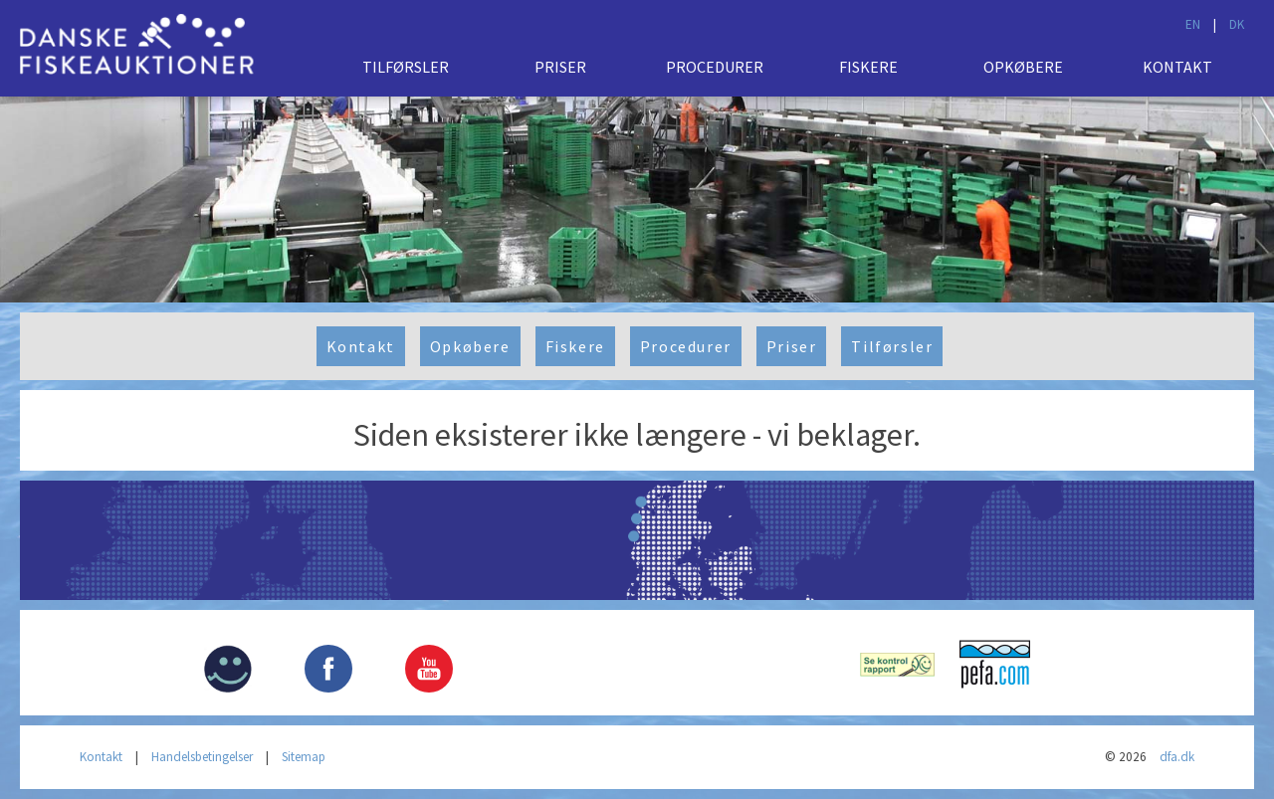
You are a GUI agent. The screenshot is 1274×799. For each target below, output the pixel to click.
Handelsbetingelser (202, 756)
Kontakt (1177, 67)
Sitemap (303, 756)
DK (1236, 24)
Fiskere (868, 67)
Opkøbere (1023, 67)
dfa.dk (1177, 756)
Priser (560, 67)
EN (1192, 24)
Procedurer (714, 67)
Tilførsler (405, 67)
